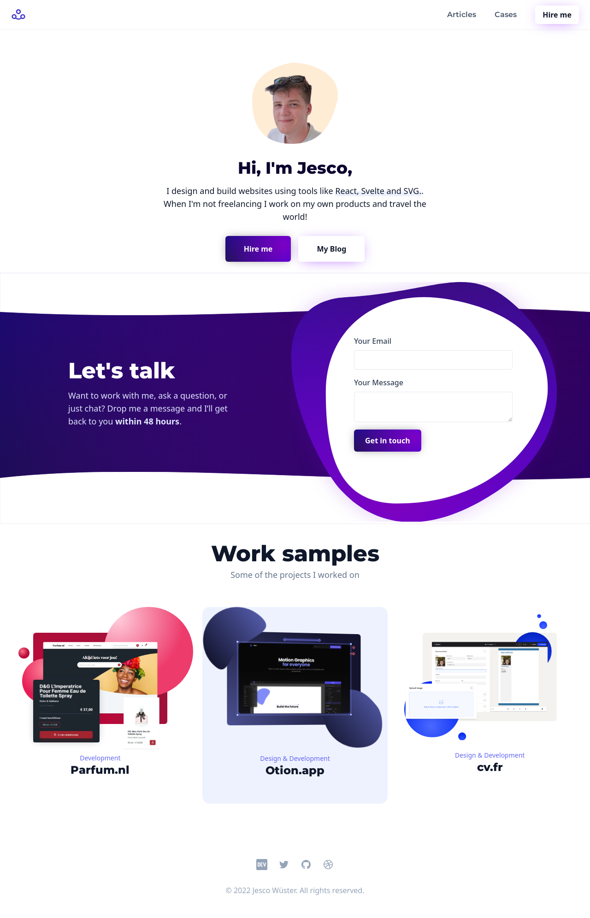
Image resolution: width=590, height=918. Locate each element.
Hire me (557, 15)
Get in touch (387, 440)
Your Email (372, 341)
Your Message (378, 382)
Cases (506, 14)
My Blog (331, 249)
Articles (461, 14)
